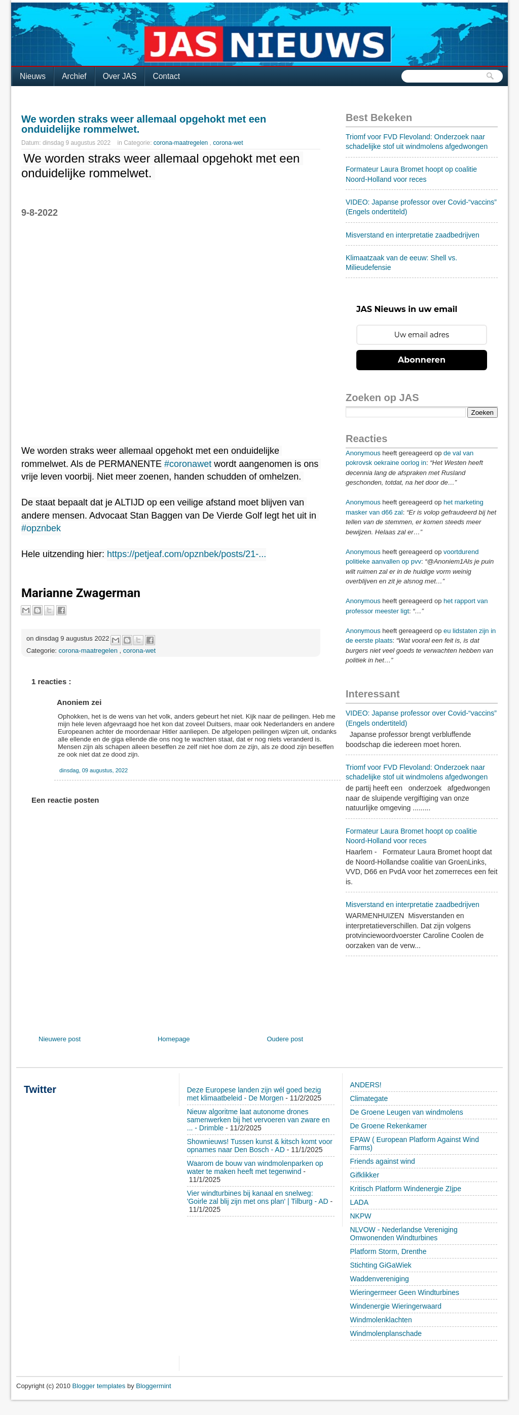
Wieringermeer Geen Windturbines (405, 1292)
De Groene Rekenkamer (388, 1126)
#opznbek (41, 528)
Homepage (174, 1039)
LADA (359, 1202)
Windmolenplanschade (386, 1333)
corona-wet (228, 142)
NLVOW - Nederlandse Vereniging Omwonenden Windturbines (404, 1234)
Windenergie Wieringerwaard (396, 1306)
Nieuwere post (60, 1039)
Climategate (369, 1098)
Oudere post (285, 1039)
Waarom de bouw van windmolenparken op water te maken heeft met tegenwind (255, 1167)
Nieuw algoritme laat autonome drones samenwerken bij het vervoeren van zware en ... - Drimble (258, 1120)
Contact (166, 76)
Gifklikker (365, 1175)
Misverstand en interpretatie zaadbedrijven (412, 235)
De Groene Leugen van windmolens (406, 1112)
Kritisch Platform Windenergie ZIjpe (405, 1189)
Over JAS (120, 76)
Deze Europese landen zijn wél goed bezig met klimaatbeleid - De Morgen (254, 1094)
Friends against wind (382, 1161)
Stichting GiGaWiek (381, 1265)
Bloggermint (153, 1386)
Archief (74, 76)
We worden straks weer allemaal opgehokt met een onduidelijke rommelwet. (143, 124)
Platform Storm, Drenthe (388, 1251)
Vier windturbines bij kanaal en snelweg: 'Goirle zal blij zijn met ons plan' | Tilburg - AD (257, 1197)
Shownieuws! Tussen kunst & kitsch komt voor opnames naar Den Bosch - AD (259, 1145)
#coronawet (187, 464)
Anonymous (363, 453)
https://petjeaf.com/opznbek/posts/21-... (186, 554)
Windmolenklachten (381, 1320)
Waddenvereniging (379, 1279)
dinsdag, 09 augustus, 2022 (93, 770)
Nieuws (33, 76)
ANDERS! (366, 1085)
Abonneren (422, 360)
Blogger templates (99, 1386)
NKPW (361, 1216)
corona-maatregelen (182, 142)
